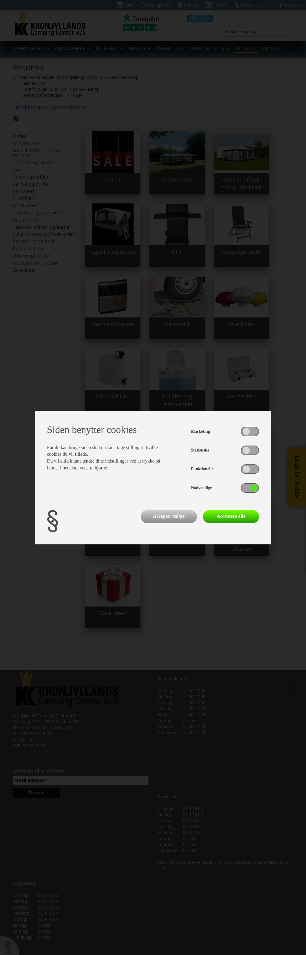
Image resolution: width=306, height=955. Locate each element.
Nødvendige (201, 488)
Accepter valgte (169, 516)
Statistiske (200, 450)
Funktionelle (202, 469)
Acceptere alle (231, 516)
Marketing (200, 431)
